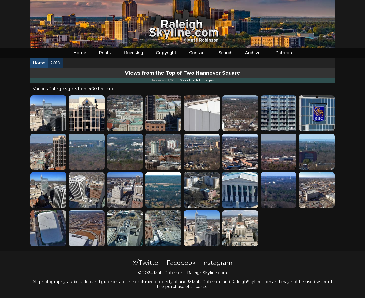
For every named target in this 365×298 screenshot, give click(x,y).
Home (79, 52)
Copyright (166, 52)
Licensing (133, 52)
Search (225, 52)
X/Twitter (146, 262)
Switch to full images (197, 80)
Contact (197, 52)
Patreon (283, 52)
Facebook (181, 262)
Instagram (217, 262)
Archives (254, 52)
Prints (105, 52)
